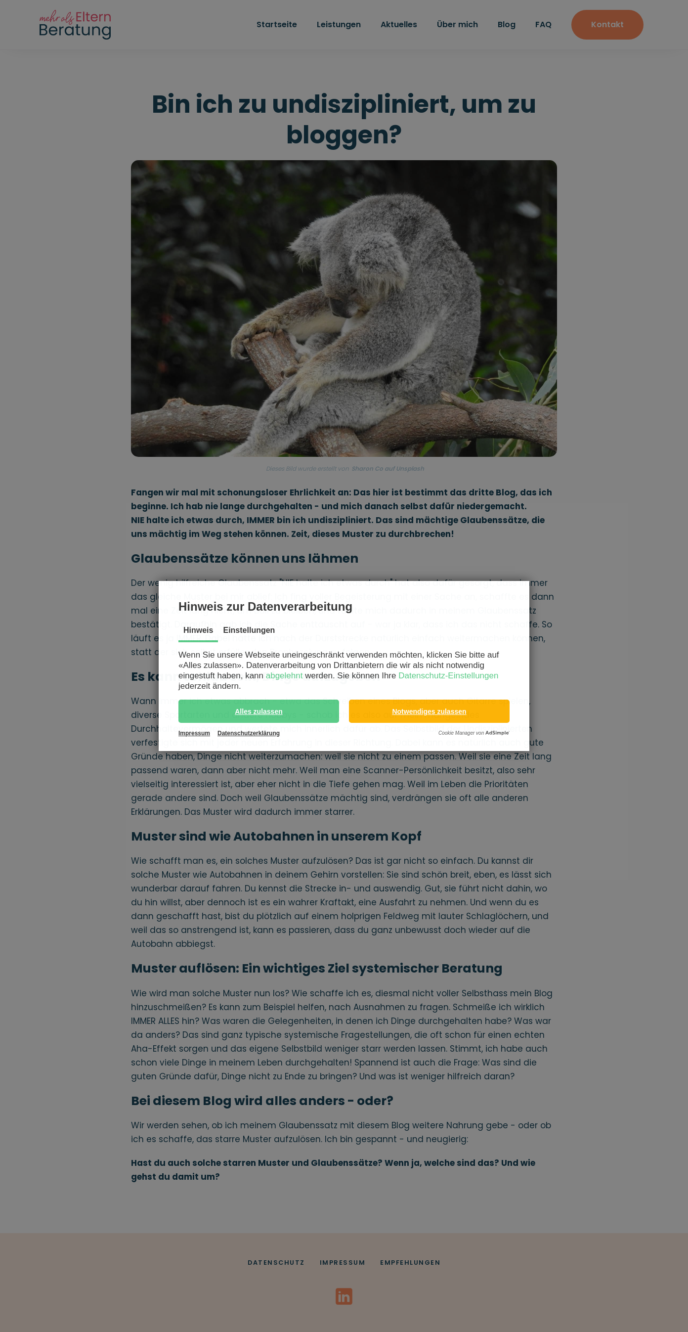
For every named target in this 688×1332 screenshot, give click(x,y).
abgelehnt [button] (284, 675)
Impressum (194, 733)
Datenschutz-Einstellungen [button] (448, 675)
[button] (258, 711)
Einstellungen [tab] (249, 630)
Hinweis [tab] (198, 630)
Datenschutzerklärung (248, 733)
